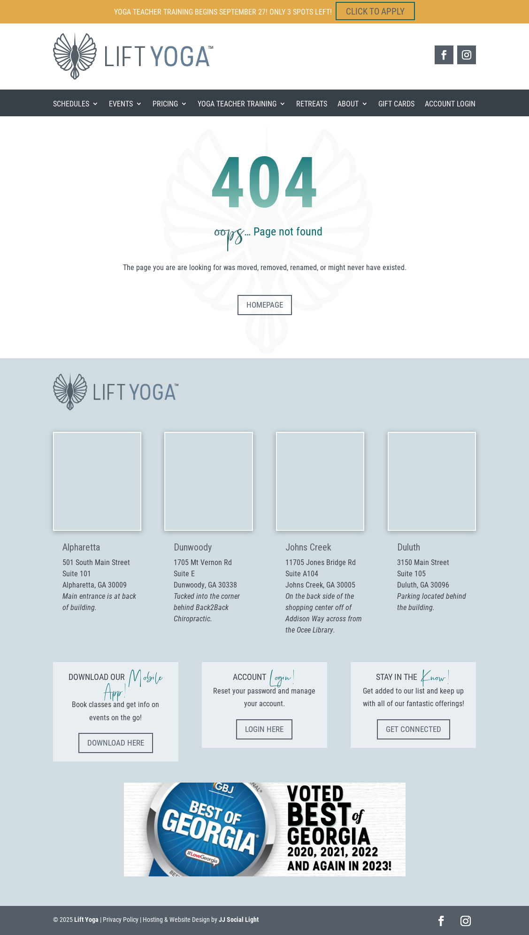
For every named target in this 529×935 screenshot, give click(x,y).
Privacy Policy (120, 919)
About (348, 104)
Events (121, 104)
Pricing (165, 104)
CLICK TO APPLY (375, 11)
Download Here (115, 742)
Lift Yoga (86, 919)
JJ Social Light (239, 919)
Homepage (264, 304)
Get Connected (413, 729)
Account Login (450, 104)
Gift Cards (396, 104)
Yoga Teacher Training (237, 104)
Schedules (71, 104)
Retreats (311, 104)
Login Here (264, 729)
